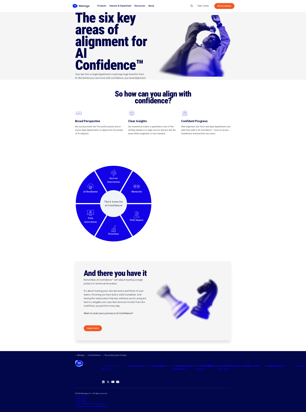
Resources (139, 6)
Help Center (203, 6)
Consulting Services (136, 366)
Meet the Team (237, 366)
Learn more (93, 328)
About (151, 6)
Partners (158, 366)
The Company (214, 366)
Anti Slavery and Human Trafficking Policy (91, 406)
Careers (257, 366)
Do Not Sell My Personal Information (89, 404)
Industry (184, 366)
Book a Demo (224, 6)
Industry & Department (120, 6)
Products (101, 6)
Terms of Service (82, 396)
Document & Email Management (109, 367)
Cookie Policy (80, 401)
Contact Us (282, 366)
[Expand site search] (191, 6)
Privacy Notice (81, 399)
